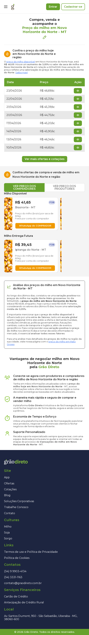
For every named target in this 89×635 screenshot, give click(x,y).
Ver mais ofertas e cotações (45, 159)
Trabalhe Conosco (16, 507)
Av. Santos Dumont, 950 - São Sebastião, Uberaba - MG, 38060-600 (40, 617)
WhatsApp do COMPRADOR (35, 225)
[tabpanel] (44, 232)
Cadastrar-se (73, 6)
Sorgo (8, 538)
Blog (7, 495)
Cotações (10, 489)
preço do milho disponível (20, 61)
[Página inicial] (12, 7)
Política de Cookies (16, 558)
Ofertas (9, 483)
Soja (7, 532)
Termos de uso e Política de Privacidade (31, 551)
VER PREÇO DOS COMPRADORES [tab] (24, 187)
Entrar (53, 6)
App (7, 477)
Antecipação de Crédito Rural (24, 602)
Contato (9, 513)
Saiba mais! (21, 72)
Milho (7, 526)
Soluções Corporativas (19, 501)
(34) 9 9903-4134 (15, 571)
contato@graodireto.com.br (23, 583)
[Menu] (5, 6)
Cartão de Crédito (16, 596)
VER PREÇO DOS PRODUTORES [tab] (64, 187)
